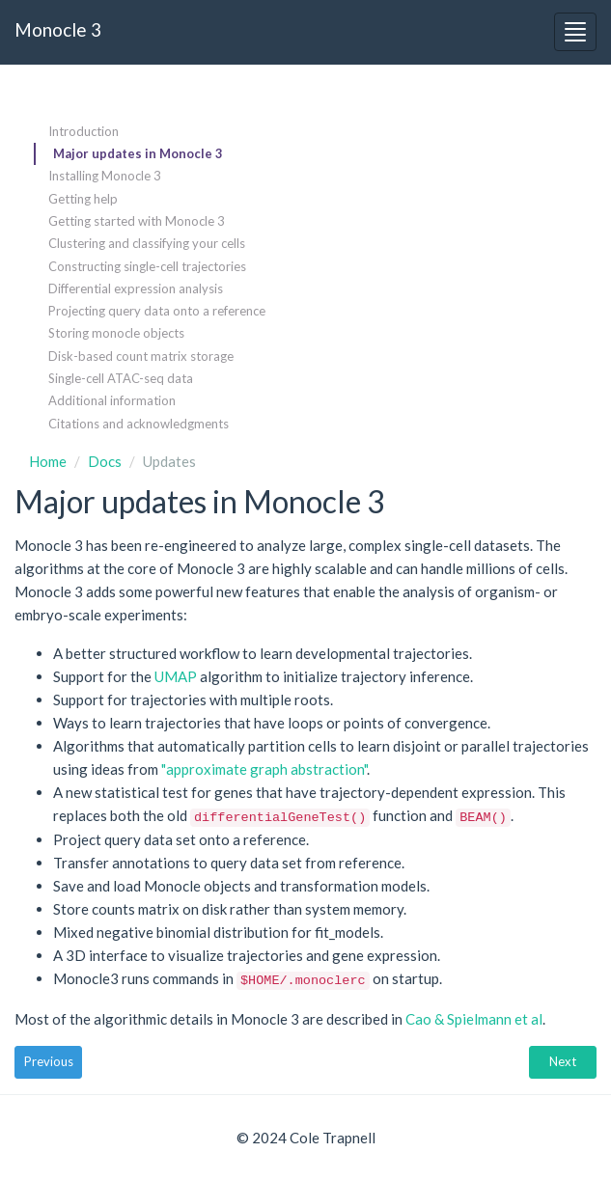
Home (48, 461)
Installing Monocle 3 (104, 175)
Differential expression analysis (135, 288)
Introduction (83, 131)
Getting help (83, 198)
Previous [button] (48, 1061)
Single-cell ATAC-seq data (120, 378)
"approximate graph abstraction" (264, 769)
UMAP (175, 676)
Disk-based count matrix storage (141, 356)
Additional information (112, 400)
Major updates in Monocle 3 (138, 153)
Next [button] (562, 1061)
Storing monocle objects (116, 333)
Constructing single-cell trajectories (147, 266)
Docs (105, 461)
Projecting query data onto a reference (156, 310)
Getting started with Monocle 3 (136, 221)
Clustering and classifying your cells (146, 243)
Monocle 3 (57, 29)
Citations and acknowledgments (138, 423)
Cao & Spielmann (473, 1019)
